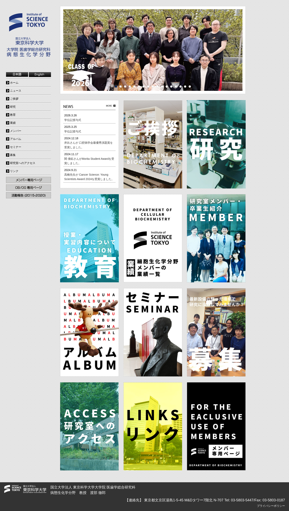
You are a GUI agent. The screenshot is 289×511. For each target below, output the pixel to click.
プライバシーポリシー (271, 505)
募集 (13, 155)
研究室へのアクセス (22, 163)
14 (176, 86)
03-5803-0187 (274, 500)
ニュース (15, 90)
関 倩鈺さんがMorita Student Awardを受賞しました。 (89, 161)
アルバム (15, 138)
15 (180, 86)
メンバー (15, 130)
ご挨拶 (14, 98)
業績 (13, 122)
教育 (13, 114)
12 (167, 86)
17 (190, 86)
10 (157, 86)
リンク (14, 171)
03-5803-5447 (242, 500)
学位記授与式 (72, 120)
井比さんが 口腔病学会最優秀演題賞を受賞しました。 (88, 145)
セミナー (15, 146)
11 (162, 86)
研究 (13, 106)
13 (171, 86)
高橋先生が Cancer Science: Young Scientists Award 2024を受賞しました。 (89, 177)
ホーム (14, 82)
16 (185, 86)
